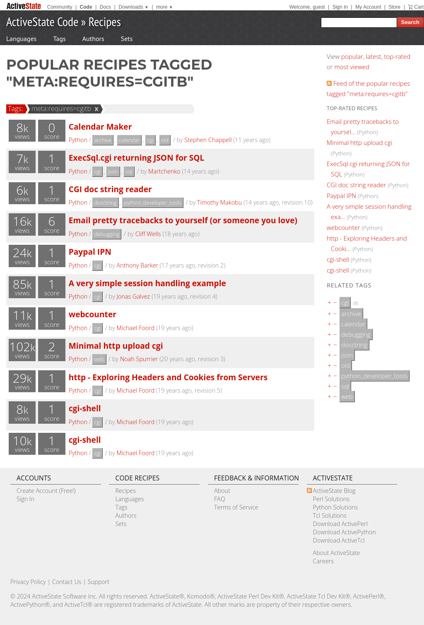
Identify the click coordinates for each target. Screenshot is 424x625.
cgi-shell (85, 408)
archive (102, 140)
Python (78, 140)
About (222, 491)
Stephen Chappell (207, 140)
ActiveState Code (42, 21)
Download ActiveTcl (339, 540)
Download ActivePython (344, 532)
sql (128, 171)
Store (394, 7)
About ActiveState (336, 553)
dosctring (105, 202)
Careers (323, 561)
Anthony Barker (137, 265)
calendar (129, 140)
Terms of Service (236, 507)
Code (86, 7)
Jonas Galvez (133, 296)
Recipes (105, 21)
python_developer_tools (152, 202)
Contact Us (67, 582)
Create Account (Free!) (46, 491)
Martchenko (164, 171)
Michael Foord (136, 328)
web (99, 359)
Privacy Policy (28, 582)
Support (98, 582)
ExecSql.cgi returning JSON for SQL (137, 157)
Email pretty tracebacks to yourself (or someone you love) (183, 220)
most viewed (352, 67)
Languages (21, 38)
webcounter (92, 314)
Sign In (340, 7)
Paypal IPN (90, 251)
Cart (419, 7)
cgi (150, 140)
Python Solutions (335, 507)
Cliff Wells (148, 234)
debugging (106, 234)
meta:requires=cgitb (60, 108)
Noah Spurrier (139, 359)
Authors (93, 38)
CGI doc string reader (110, 189)
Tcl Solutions (330, 515)
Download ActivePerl (340, 524)
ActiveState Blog (334, 491)
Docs (105, 7)
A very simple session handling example (147, 283)
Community (59, 7)
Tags (59, 38)
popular (352, 56)
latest (373, 56)
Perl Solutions (331, 499)
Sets (127, 38)
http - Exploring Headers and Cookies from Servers (168, 377)
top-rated (397, 56)
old (165, 140)
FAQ (219, 499)
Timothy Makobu (219, 202)
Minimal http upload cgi (116, 345)
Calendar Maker (100, 126)
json (113, 171)
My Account (368, 7)
